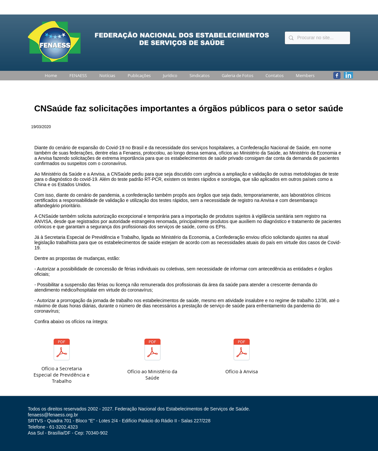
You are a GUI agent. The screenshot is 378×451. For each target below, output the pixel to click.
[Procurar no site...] (316, 38)
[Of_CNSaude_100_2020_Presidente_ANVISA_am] (241, 350)
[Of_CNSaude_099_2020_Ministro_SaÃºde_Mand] (152, 350)
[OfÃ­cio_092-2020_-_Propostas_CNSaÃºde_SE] (61, 350)
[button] (77, 75)
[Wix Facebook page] (336, 75)
